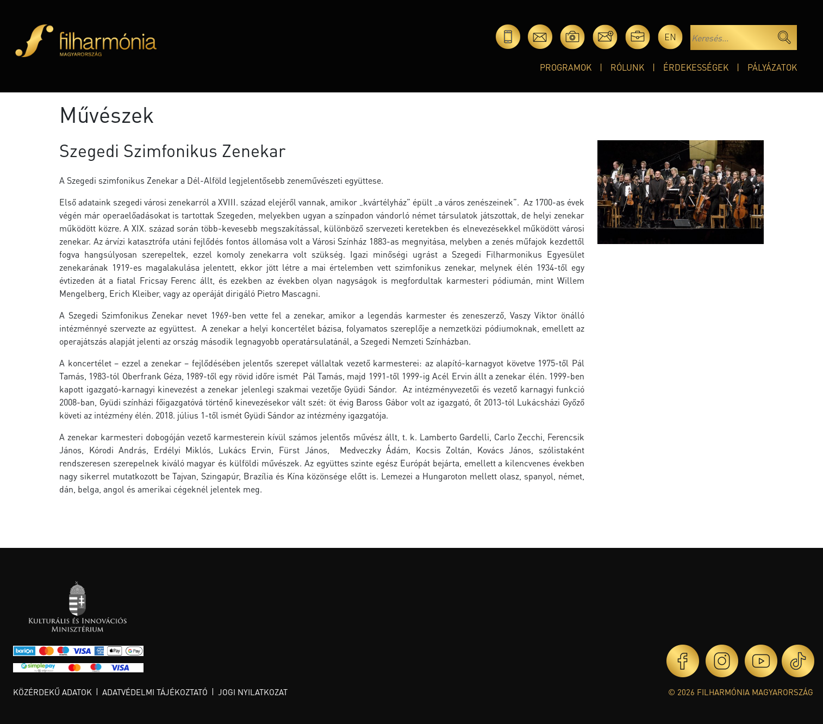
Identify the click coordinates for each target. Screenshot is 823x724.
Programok (565, 67)
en (670, 36)
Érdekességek (695, 67)
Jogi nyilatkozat (253, 691)
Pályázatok (772, 67)
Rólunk (627, 67)
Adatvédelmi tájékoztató (155, 691)
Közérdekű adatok (52, 691)
